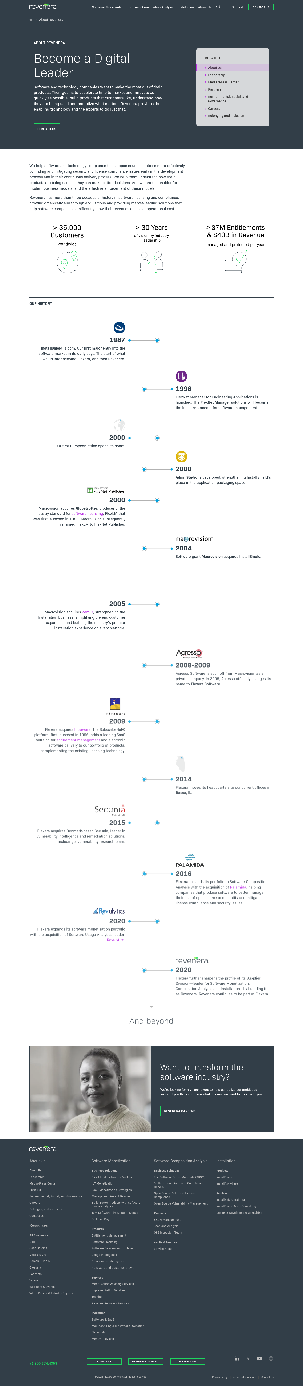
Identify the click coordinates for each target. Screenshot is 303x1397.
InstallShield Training (230, 1211)
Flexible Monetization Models (112, 1188)
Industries (98, 1324)
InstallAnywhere (227, 1194)
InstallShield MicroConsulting (236, 1217)
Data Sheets (37, 1265)
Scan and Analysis (166, 1237)
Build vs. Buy (100, 1230)
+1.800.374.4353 (43, 1374)
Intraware (77, 743)
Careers (214, 108)
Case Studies (38, 1259)
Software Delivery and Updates (113, 1259)
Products (98, 1240)
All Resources (38, 1246)
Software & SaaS (103, 1330)
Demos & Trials (39, 1272)
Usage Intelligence (104, 1265)
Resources (38, 1236)
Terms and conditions (244, 1388)
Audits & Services (165, 1253)
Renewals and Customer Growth (113, 1278)
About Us (215, 67)
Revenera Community (146, 1372)
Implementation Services (108, 1301)
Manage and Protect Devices (111, 1207)
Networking (99, 1343)
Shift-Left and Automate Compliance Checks (178, 1196)
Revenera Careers (179, 1121)
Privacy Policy (219, 1388)
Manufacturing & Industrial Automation (118, 1337)
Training (97, 1308)
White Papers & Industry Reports (51, 1304)
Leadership (216, 74)
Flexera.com (187, 1372)
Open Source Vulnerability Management (181, 1214)
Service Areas (163, 1260)
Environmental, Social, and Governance (55, 1207)
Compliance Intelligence (108, 1272)
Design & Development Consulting (239, 1223)
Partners (214, 89)
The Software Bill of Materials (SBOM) (179, 1188)
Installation (225, 1171)
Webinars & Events (42, 1297)
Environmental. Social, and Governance (228, 98)
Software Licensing (105, 1253)
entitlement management (91, 754)
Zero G (82, 614)
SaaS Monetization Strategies (112, 1201)
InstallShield (224, 1188)
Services (97, 1288)
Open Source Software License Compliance (174, 1206)
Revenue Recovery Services (110, 1314)
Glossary (35, 1278)
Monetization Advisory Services (113, 1295)
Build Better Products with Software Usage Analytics (116, 1215)
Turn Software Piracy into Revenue (115, 1224)
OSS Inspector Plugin (168, 1243)
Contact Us (261, 7)
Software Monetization (111, 1171)
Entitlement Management (109, 1246)
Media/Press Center (223, 82)
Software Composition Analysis (180, 1171)
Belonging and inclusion (45, 1220)
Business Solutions (104, 1181)
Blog (32, 1252)
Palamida (191, 910)
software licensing (82, 517)
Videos (34, 1291)
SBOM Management (167, 1230)
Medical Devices (103, 1350)
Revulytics (110, 962)
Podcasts (35, 1285)
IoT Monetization (103, 1194)
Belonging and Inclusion (226, 115)
